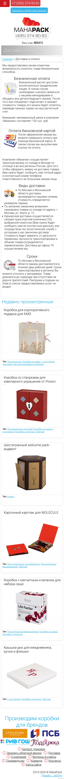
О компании (18, 756)
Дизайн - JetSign (51, 775)
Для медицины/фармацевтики (22, 631)
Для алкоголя (14, 361)
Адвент (10, 496)
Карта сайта (33, 764)
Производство (15, 760)
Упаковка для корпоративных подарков (23, 364)
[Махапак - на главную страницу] (32, 38)
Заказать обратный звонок (29, 10)
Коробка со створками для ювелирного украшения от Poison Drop (30, 379)
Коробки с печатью (25, 431)
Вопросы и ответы (44, 756)
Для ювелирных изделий (20, 429)
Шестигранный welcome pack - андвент (27, 447)
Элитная (40, 431)
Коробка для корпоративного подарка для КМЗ (26, 312)
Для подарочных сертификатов (23, 564)
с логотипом (47, 361)
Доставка (54, 753)
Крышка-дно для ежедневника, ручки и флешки (28, 649)
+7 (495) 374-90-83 (25, 3)
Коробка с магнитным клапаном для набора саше (32, 582)
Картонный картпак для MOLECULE (31, 512)
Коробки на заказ (31, 361)
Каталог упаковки (33, 749)
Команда (36, 760)
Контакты (55, 760)
